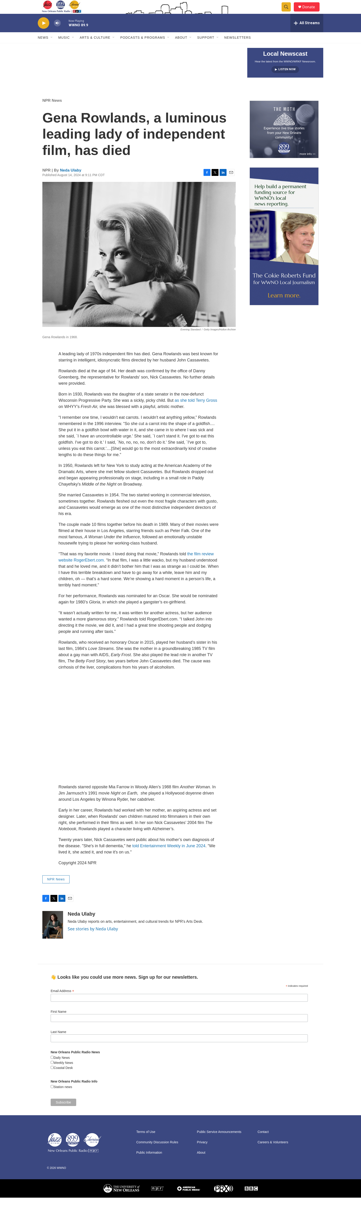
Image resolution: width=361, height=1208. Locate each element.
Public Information (149, 1163)
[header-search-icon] (288, 12)
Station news (63, 1097)
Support (205, 48)
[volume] (57, 33)
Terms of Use (145, 1142)
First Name (58, 1022)
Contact (263, 1142)
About (181, 48)
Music (64, 48)
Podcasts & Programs (142, 48)
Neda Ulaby (71, 180)
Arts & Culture (95, 48)
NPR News (52, 111)
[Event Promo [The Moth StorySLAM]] (284, 139)
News (43, 48)
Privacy (202, 1152)
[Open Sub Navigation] (52, 48)
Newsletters (237, 48)
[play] (43, 33)
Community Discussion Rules (157, 1152)
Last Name (58, 1042)
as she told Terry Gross (196, 410)
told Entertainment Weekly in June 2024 (168, 856)
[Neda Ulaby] (52, 935)
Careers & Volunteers (273, 1152)
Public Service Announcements (219, 1142)
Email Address (62, 1001)
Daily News (62, 1068)
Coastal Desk (63, 1078)
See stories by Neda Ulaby (93, 939)
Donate (311, 12)
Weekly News (63, 1073)
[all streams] (306, 33)
